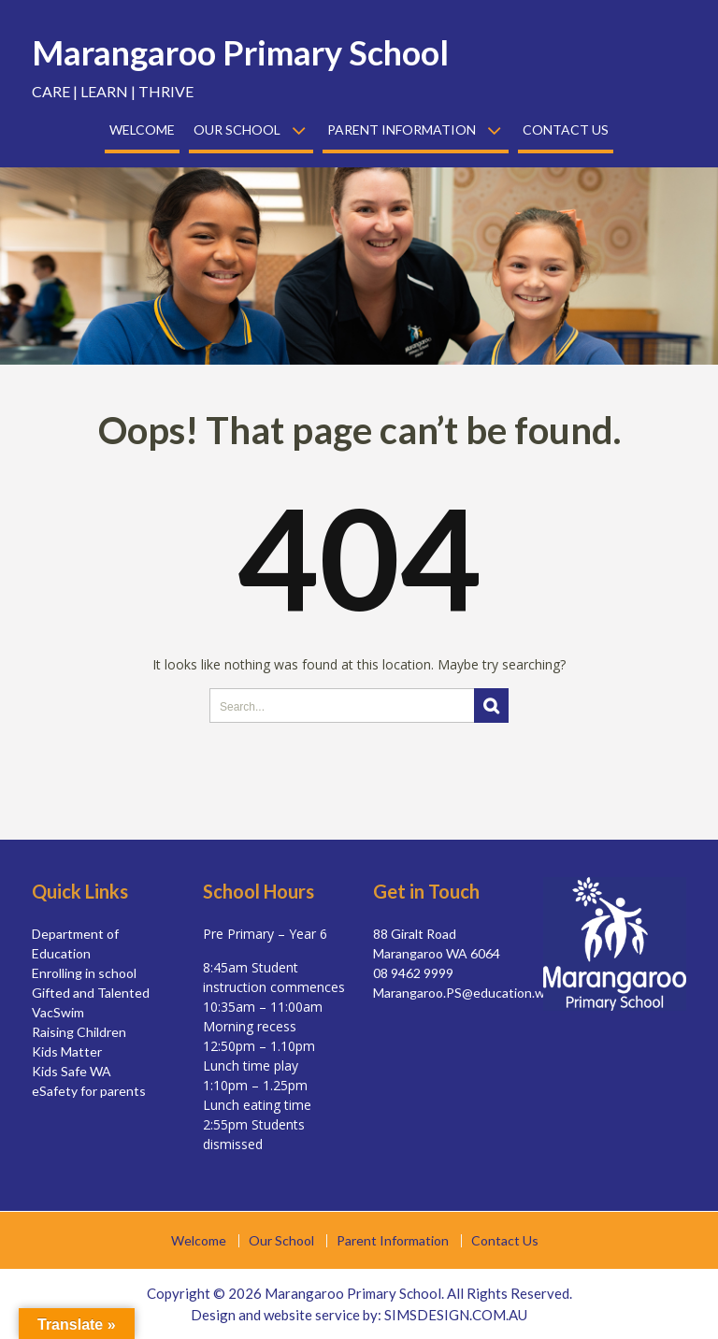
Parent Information (401, 129)
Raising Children (79, 1032)
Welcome (142, 129)
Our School (237, 129)
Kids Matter (67, 1051)
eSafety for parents (89, 1091)
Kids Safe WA (71, 1071)
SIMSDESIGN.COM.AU (455, 1314)
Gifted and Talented (91, 993)
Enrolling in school (84, 973)
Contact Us (566, 129)
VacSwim (58, 1012)
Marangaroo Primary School (240, 52)
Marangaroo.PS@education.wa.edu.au (483, 993)
